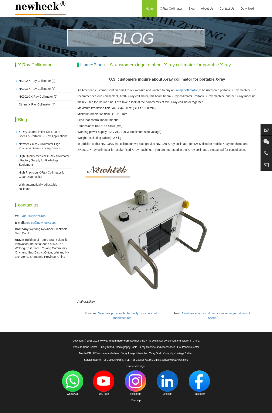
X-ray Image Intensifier (134, 353)
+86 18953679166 (33, 216)
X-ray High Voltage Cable (177, 353)
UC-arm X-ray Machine (106, 353)
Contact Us (227, 8)
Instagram (135, 382)
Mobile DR (85, 353)
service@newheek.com (40, 222)
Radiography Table (126, 347)
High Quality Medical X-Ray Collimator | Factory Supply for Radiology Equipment (44, 160)
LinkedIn (167, 382)
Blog (192, 8)
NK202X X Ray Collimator (36, 96)
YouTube (103, 382)
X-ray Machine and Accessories (157, 347)
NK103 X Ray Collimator (35, 88)
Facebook (199, 382)
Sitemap (136, 400)
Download (247, 8)
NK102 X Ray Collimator (35, 81)
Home (149, 8)
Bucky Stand (106, 347)
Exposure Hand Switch (84, 347)
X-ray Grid (155, 353)
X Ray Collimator (171, 8)
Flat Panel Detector (188, 347)
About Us (207, 8)
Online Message (135, 366)
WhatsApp (72, 382)
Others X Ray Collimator (35, 104)
